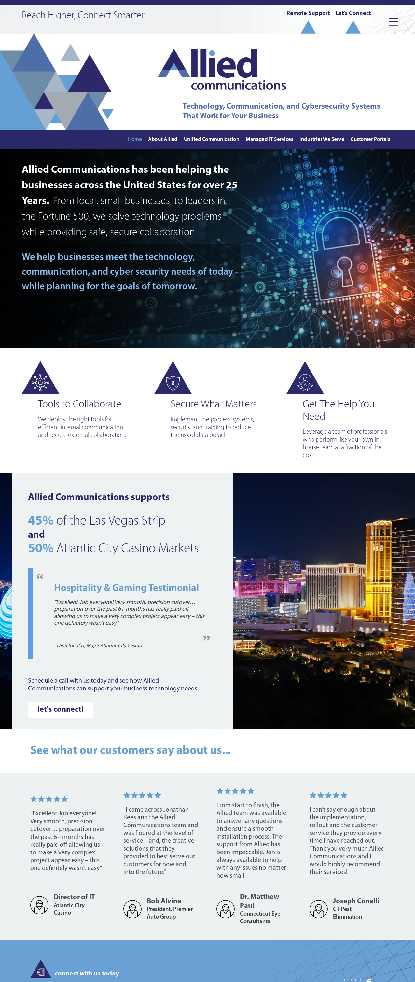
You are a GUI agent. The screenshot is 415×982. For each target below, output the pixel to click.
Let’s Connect (353, 13)
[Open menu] (393, 22)
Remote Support (308, 13)
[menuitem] (135, 140)
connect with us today (87, 974)
